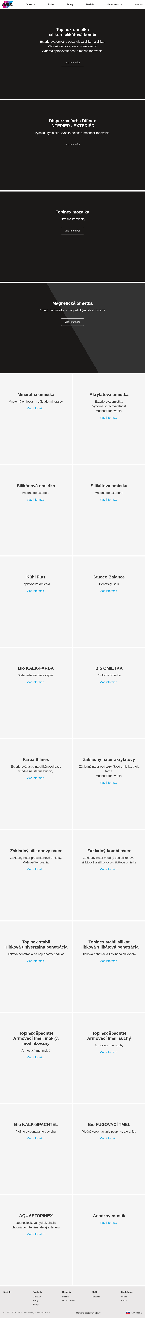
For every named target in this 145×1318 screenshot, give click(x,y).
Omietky (37, 1296)
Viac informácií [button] (72, 62)
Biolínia (65, 1296)
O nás (124, 1296)
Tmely (36, 1304)
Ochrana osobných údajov (88, 1313)
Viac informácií (72, 144)
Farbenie (96, 1296)
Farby (35, 1300)
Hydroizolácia (68, 1300)
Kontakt (124, 1300)
